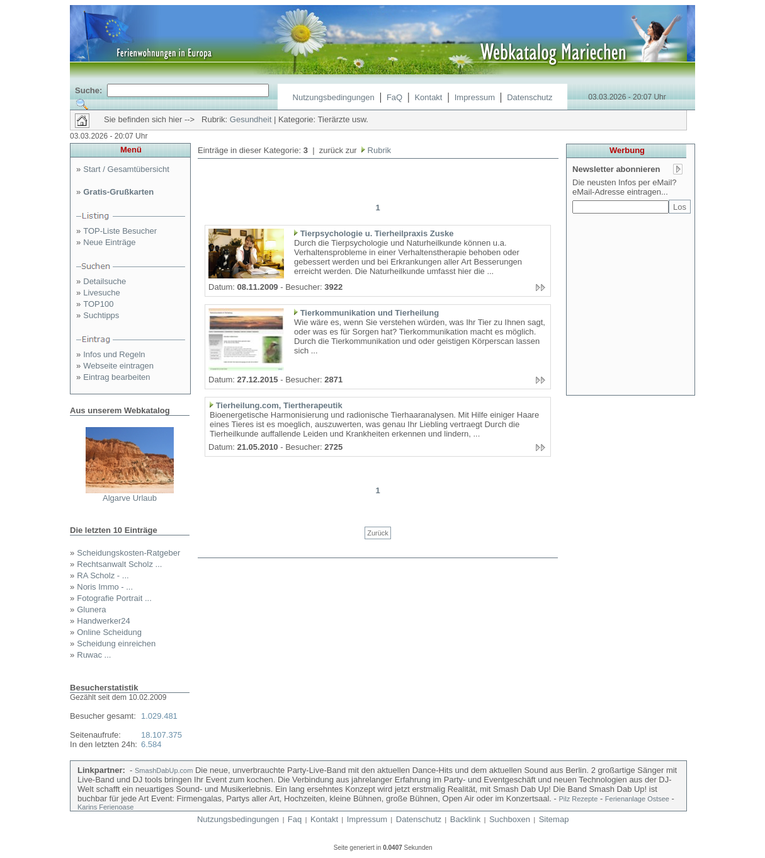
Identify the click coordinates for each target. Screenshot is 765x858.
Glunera (91, 609)
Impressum (475, 97)
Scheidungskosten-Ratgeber (128, 553)
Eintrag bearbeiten (116, 377)
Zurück (377, 533)
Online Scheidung (109, 632)
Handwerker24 (103, 621)
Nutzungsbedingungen (334, 97)
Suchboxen (509, 819)
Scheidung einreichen (116, 643)
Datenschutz (529, 97)
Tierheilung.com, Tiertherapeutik (279, 405)
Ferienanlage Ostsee (637, 799)
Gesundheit (251, 119)
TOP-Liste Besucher (120, 231)
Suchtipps (101, 315)
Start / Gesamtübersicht (126, 169)
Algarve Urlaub (130, 498)
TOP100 (98, 304)
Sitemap (554, 819)
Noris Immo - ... (105, 587)
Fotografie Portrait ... (114, 598)
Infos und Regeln (114, 354)
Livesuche (101, 292)
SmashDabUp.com (164, 770)
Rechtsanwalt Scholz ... (119, 564)
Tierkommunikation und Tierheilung (369, 312)
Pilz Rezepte (578, 799)
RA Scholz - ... (102, 575)
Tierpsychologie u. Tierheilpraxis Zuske (377, 233)
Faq (295, 819)
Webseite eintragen (118, 365)
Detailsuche (104, 281)
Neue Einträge (109, 242)
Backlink (465, 819)
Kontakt (428, 97)
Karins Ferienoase (105, 807)
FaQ (394, 97)
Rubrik (378, 150)
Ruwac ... (94, 655)
